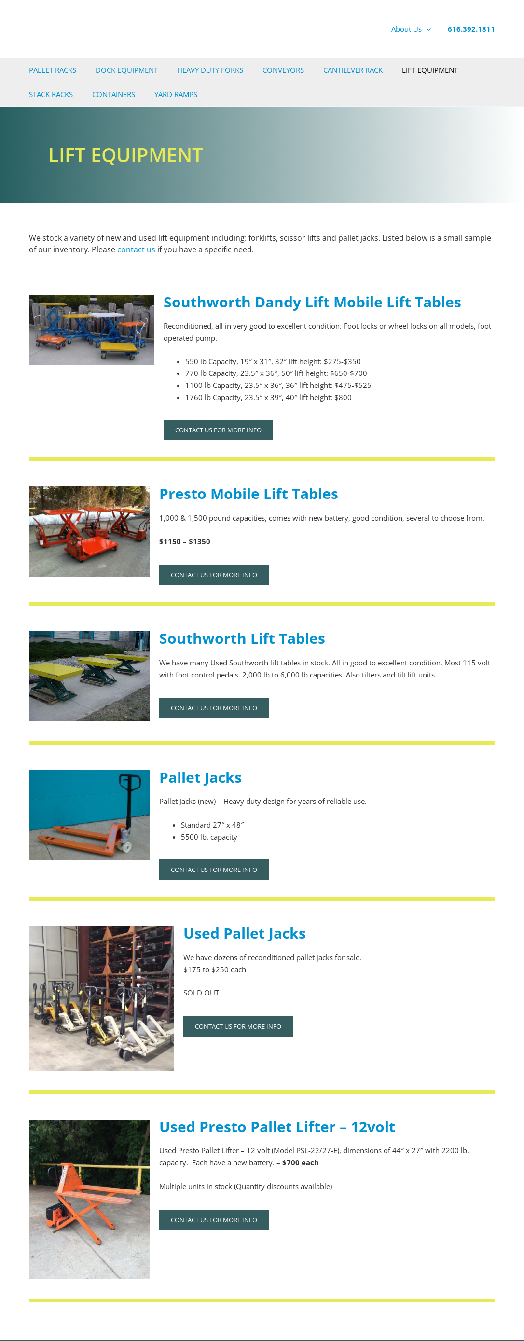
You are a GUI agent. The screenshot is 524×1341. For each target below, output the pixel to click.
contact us (136, 249)
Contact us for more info (218, 430)
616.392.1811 (471, 29)
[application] (426, 29)
